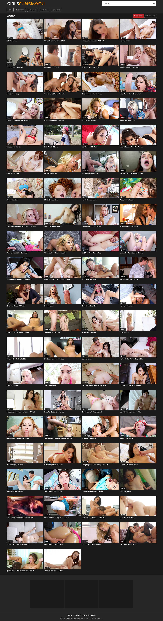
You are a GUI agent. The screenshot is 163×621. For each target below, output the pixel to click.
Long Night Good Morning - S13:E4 (95, 465)
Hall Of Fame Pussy (89, 200)
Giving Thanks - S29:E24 (129, 226)
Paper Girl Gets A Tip (127, 120)
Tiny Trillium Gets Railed (53, 491)
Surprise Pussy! (50, 385)
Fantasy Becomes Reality (91, 226)
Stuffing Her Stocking (127, 438)
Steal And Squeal (13, 173)
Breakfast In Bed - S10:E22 (16, 359)
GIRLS (13, 3)
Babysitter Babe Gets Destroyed (131, 253)
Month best (44, 10)
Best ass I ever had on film (54, 359)
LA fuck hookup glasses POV (130, 412)
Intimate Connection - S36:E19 (93, 41)
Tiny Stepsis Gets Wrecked (92, 412)
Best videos (20, 10)
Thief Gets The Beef (89, 332)
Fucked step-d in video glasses (131, 173)
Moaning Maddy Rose (90, 173)
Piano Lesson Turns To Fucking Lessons (21, 226)
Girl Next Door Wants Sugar (92, 253)
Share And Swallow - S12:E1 (54, 41)
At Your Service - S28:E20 (53, 571)
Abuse (93, 615)
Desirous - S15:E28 (51, 67)
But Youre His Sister (89, 279)
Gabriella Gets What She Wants (131, 147)
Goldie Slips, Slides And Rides (18, 438)
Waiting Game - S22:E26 (53, 226)
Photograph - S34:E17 (15, 67)
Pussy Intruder (12, 200)
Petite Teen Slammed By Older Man (19, 279)
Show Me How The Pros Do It (54, 253)
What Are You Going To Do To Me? (56, 518)
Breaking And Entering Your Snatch (57, 279)
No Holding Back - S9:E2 (16, 465)
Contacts (86, 615)
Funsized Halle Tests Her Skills (18, 120)
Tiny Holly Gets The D (89, 306)
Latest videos (150, 16)
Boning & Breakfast (89, 120)
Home (10, 10)
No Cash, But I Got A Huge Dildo (131, 359)
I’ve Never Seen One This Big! (130, 385)
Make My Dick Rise (89, 438)
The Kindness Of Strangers (92, 94)
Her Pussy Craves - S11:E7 (54, 120)
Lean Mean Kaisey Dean (15, 491)
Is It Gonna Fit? (12, 41)
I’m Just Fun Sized (13, 147)
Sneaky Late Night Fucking (129, 67)
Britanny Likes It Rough (90, 67)
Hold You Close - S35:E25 (16, 306)
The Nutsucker (125, 41)
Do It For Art (124, 332)
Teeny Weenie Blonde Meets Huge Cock (58, 438)
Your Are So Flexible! (52, 332)
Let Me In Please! (50, 173)
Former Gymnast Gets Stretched (18, 544)
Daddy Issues (49, 306)
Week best (32, 10)
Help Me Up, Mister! (51, 147)
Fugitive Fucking (13, 94)
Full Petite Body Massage (53, 544)
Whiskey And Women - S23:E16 (93, 518)
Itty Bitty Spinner (12, 385)
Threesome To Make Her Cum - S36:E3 (21, 412)
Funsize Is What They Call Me (92, 491)
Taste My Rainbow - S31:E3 (129, 465)
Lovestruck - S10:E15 (127, 518)
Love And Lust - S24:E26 (128, 544)
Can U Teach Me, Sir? (89, 147)
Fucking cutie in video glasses (18, 332)
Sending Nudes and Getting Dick (94, 385)
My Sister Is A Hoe (51, 200)
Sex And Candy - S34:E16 (129, 279)
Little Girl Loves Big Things (54, 412)
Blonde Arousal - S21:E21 (91, 544)
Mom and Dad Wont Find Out (17, 253)
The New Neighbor (126, 306)
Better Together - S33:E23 (53, 465)
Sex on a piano (125, 491)
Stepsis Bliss (87, 359)
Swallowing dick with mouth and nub (20, 518)
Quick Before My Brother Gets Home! (20, 571)
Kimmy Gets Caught (127, 200)
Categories (56, 10)
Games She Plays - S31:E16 (54, 94)
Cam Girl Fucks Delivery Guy (130, 94)
